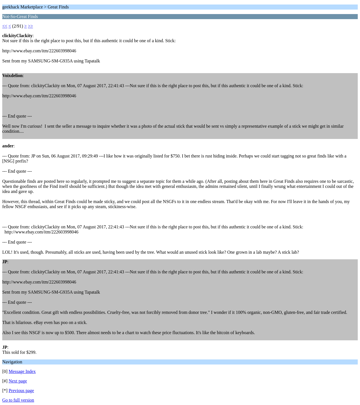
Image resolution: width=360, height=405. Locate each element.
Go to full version (18, 400)
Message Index (22, 371)
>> (30, 26)
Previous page (21, 390)
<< (4, 26)
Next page (18, 381)
